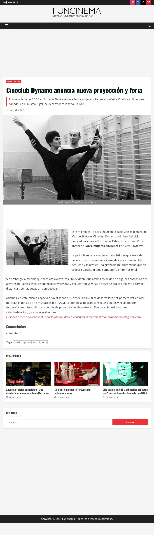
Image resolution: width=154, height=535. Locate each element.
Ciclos (9, 82)
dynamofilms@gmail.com (124, 317)
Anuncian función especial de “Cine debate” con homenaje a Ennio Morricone (27, 391)
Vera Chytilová (40, 342)
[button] (6, 26)
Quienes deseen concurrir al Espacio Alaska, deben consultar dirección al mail (57, 317)
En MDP (17, 82)
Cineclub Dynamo (22, 342)
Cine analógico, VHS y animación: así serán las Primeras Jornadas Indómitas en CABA (125, 391)
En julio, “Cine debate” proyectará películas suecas (72, 391)
